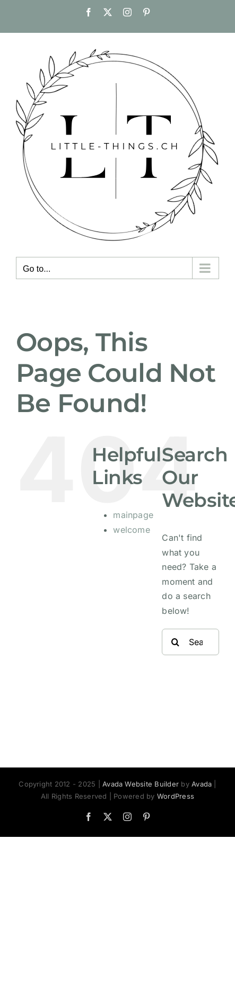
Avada (202, 784)
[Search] (175, 642)
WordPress (175, 796)
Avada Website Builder (140, 784)
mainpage (133, 515)
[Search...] (190, 642)
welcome (131, 529)
